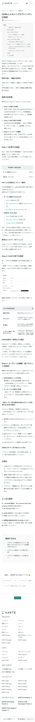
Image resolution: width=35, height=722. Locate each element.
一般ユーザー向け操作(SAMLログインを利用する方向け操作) (20, 47)
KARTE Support (22, 689)
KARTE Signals (22, 683)
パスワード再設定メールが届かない (18, 557)
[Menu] (27, 3)
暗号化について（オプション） (14, 240)
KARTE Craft (5, 692)
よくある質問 (8, 499)
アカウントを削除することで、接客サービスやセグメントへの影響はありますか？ (18, 545)
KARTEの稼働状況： (9, 719)
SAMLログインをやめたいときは (14, 448)
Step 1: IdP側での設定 (11, 147)
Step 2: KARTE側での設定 (13, 256)
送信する (17, 598)
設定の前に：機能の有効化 (12, 78)
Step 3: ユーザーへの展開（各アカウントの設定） (19, 44)
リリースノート (7, 697)
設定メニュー (13, 10)
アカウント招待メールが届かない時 (18, 551)
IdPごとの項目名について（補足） (15, 182)
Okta (7, 200)
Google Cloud (10, 209)
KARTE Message (7, 683)
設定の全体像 (8, 97)
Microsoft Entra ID (12, 203)
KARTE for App (22, 680)
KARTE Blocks (6, 686)
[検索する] (31, 3)
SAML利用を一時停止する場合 (14, 340)
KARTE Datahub (22, 686)
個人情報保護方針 (22, 719)
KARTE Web (5, 680)
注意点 (5, 461)
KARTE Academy (7, 689)
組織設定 (20, 10)
